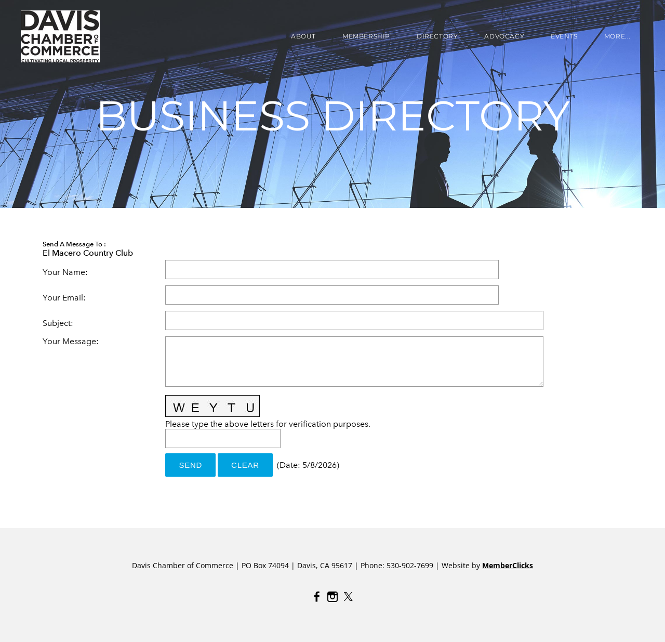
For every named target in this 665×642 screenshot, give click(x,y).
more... (617, 36)
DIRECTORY (437, 36)
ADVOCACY (504, 36)
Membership (366, 36)
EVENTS (564, 36)
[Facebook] (317, 597)
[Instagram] (332, 597)
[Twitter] (348, 597)
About (303, 36)
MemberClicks (507, 565)
